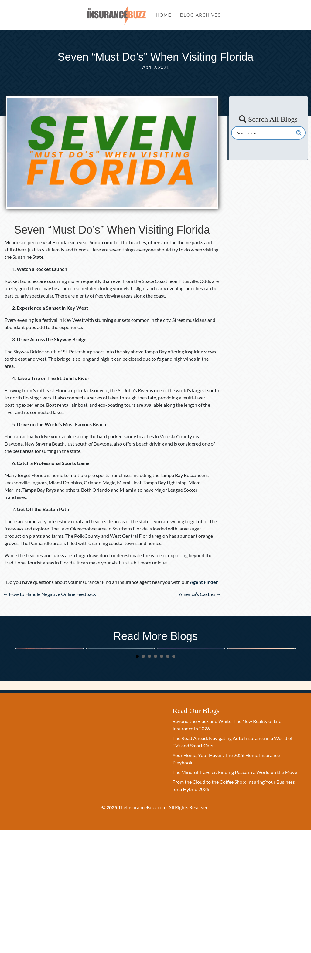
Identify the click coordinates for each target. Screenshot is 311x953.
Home (163, 17)
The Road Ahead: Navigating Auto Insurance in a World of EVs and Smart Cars (117, 710)
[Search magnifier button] (299, 133)
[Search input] (264, 132)
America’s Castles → (200, 594)
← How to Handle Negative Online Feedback (49, 594)
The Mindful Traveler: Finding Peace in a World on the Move (261, 702)
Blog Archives (200, 17)
